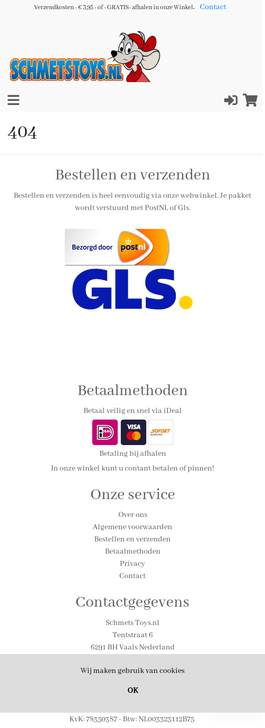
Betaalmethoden (133, 551)
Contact (213, 7)
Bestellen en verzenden (132, 539)
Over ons (132, 514)
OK (132, 690)
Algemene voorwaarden (132, 527)
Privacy (132, 563)
